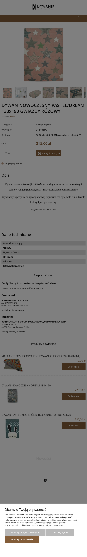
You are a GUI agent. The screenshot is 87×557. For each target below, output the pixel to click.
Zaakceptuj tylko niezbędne (25, 532)
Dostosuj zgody (60, 532)
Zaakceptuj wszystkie (22, 539)
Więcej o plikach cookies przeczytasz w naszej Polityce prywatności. (34, 525)
